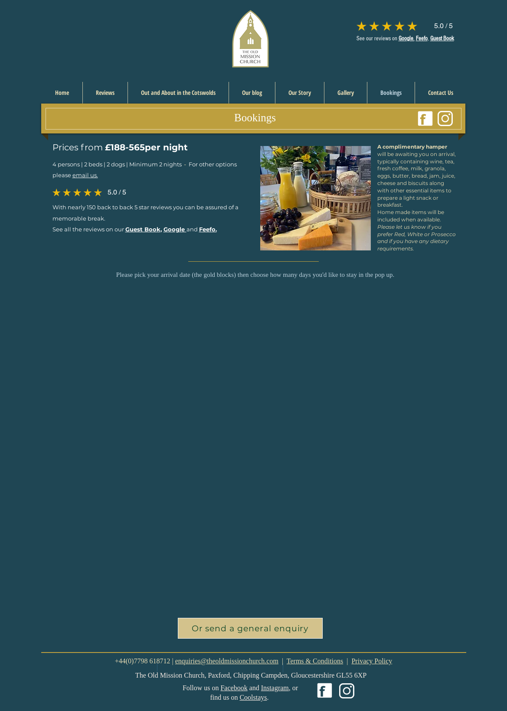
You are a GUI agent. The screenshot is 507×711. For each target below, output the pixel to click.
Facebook (233, 688)
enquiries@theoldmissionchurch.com (226, 661)
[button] (250, 628)
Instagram (275, 688)
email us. (85, 175)
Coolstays (253, 697)
